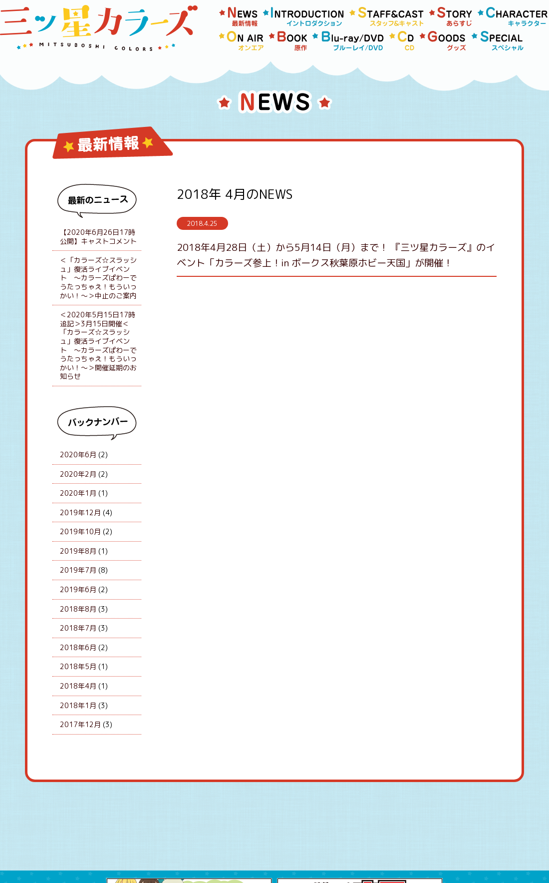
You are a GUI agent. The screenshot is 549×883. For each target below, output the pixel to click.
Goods (443, 41)
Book (288, 41)
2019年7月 (78, 570)
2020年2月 (78, 474)
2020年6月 (78, 454)
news (238, 17)
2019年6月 (78, 589)
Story (451, 17)
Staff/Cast (386, 17)
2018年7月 (78, 628)
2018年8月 (78, 609)
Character (513, 17)
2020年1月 (78, 493)
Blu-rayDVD (348, 41)
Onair (241, 41)
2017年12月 (80, 724)
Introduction (303, 17)
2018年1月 (78, 705)
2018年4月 (78, 686)
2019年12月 (80, 512)
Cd (402, 41)
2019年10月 (80, 531)
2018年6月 (78, 647)
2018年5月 (78, 666)
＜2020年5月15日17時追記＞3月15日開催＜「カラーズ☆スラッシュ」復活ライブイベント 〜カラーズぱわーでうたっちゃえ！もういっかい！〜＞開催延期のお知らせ (98, 345)
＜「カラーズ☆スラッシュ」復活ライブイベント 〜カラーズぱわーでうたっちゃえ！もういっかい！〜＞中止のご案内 (98, 277)
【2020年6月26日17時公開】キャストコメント (98, 236)
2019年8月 (78, 551)
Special (498, 41)
